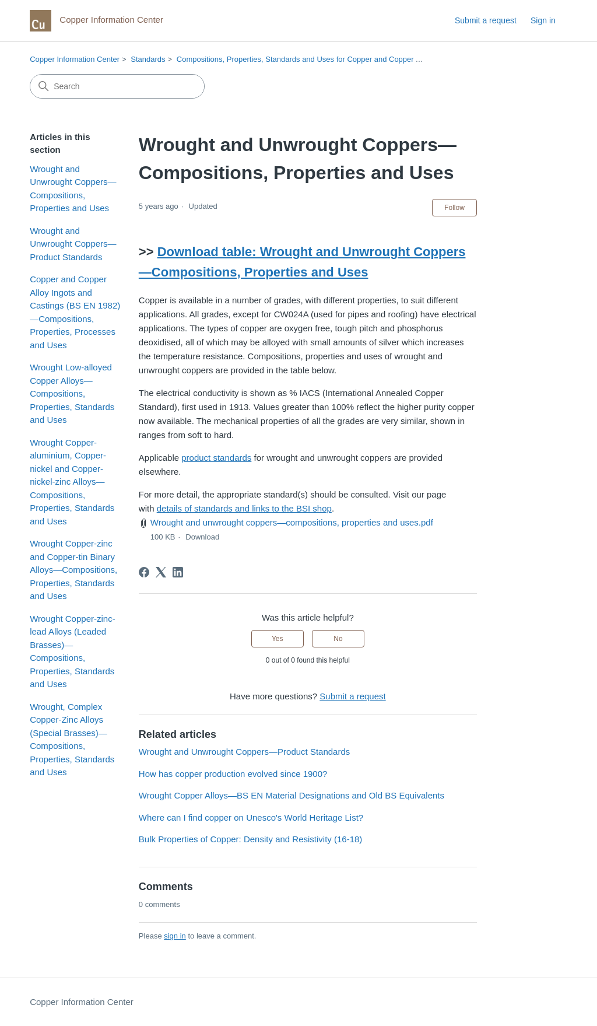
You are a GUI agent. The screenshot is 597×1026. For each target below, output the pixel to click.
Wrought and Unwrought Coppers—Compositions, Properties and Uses (73, 188)
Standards (148, 59)
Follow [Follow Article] (454, 208)
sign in (175, 936)
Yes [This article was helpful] (277, 639)
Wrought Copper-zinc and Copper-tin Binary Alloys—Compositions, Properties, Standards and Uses (73, 569)
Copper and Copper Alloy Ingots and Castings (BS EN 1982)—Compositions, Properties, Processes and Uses (75, 312)
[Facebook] (144, 572)
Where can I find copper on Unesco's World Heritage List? (251, 817)
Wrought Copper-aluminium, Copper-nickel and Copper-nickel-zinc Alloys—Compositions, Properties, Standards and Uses (72, 481)
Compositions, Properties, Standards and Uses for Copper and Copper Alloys (306, 59)
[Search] (117, 86)
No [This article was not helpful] (337, 639)
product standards (216, 458)
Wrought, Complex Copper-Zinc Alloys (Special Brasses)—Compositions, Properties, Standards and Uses (72, 740)
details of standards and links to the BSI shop (244, 508)
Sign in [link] (543, 20)
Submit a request (486, 20)
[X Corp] (161, 572)
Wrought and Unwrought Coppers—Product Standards (73, 244)
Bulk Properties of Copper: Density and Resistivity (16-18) (251, 839)
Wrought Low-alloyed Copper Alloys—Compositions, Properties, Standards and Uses (72, 393)
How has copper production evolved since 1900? (233, 774)
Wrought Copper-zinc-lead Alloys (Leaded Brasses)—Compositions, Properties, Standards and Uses (72, 651)
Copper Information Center (75, 59)
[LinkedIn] (178, 572)
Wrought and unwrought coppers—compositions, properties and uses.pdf (291, 522)
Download (202, 537)
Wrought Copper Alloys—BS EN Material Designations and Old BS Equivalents (291, 795)
